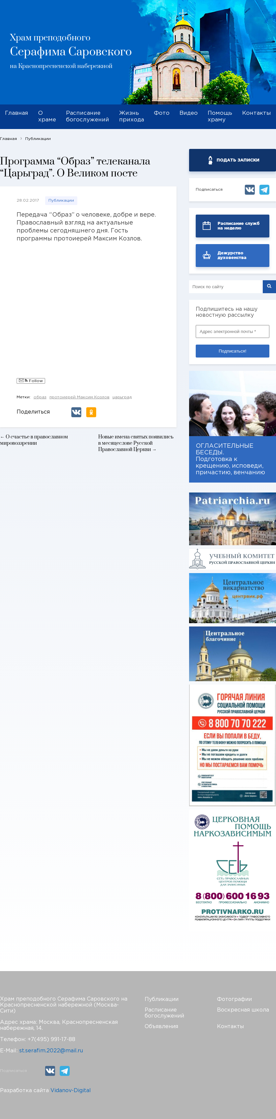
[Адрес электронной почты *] (232, 331)
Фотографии (234, 999)
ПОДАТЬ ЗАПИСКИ (238, 160)
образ (40, 397)
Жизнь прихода (131, 116)
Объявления (161, 1026)
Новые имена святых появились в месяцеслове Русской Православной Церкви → (135, 443)
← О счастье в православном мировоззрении (34, 440)
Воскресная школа (243, 1010)
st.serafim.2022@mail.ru (51, 1050)
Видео (188, 113)
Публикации (61, 200)
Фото (162, 113)
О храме (47, 116)
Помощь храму (220, 116)
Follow (31, 381)
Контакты (256, 113)
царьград (122, 397)
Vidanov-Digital (70, 1090)
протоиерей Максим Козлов (79, 397)
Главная (16, 113)
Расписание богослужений (87, 116)
